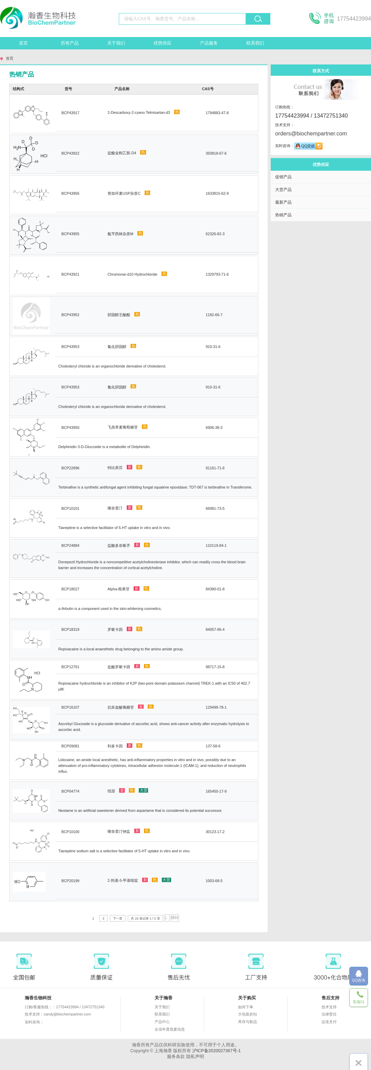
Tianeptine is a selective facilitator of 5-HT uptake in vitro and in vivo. (114, 528)
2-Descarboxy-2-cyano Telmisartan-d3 (144, 112)
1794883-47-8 (217, 113)
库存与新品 (247, 1022)
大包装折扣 (247, 1014)
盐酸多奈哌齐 (129, 545)
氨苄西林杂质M (125, 233)
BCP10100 (70, 832)
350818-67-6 (216, 153)
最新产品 (283, 202)
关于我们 (116, 43)
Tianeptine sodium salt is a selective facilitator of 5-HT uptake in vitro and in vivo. (124, 851)
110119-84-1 (216, 545)
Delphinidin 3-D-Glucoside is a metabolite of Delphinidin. (104, 447)
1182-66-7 (214, 315)
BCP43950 (70, 427)
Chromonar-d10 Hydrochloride (137, 274)
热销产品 (283, 215)
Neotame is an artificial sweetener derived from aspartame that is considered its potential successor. (140, 810)
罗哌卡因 (125, 629)
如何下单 (245, 1007)
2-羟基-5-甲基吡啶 (139, 880)
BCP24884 (70, 545)
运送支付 (329, 1022)
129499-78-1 (216, 707)
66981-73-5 (215, 508)
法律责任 (329, 1014)
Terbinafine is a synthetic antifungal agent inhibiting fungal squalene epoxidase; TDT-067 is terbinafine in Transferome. (155, 487)
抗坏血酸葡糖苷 (131, 707)
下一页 (117, 918)
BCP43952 (70, 315)
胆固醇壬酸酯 (124, 314)
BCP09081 (70, 746)
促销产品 (283, 177)
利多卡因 (125, 745)
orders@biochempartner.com (311, 133)
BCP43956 (70, 193)
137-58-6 (213, 746)
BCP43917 (70, 113)
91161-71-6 (215, 468)
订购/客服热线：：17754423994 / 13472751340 (64, 1007)
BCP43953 (70, 347)
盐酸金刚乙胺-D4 (127, 152)
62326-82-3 (215, 234)
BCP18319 (70, 629)
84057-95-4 (215, 629)
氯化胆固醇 (122, 346)
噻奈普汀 (125, 507)
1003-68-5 (214, 881)
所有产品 (70, 43)
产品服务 (209, 43)
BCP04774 (70, 791)
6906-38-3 (214, 427)
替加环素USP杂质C (129, 193)
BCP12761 (70, 667)
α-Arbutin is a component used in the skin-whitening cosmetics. (110, 608)
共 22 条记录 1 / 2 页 (145, 918)
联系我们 (255, 43)
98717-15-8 (215, 667)
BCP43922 (70, 153)
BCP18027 (70, 589)
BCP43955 (70, 234)
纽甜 (128, 790)
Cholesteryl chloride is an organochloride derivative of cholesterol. (112, 366)
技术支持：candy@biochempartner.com (58, 1014)
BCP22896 (70, 468)
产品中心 (162, 1022)
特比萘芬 (125, 467)
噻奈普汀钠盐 (129, 831)
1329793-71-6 (217, 274)
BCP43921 (70, 274)
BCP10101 (70, 508)
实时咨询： (54, 1022)
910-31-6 (213, 347)
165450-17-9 (216, 791)
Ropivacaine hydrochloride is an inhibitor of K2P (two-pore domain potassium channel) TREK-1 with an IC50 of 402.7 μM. (154, 686)
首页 (23, 43)
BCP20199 (70, 881)
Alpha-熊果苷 (128, 588)
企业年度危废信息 (170, 1029)
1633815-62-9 (217, 193)
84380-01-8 (215, 589)
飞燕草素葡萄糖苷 (127, 426)
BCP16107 (70, 707)
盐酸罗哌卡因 (129, 666)
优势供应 (162, 43)
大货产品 (283, 189)
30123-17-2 (215, 832)
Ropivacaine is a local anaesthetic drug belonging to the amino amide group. (121, 649)
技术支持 (329, 1007)
